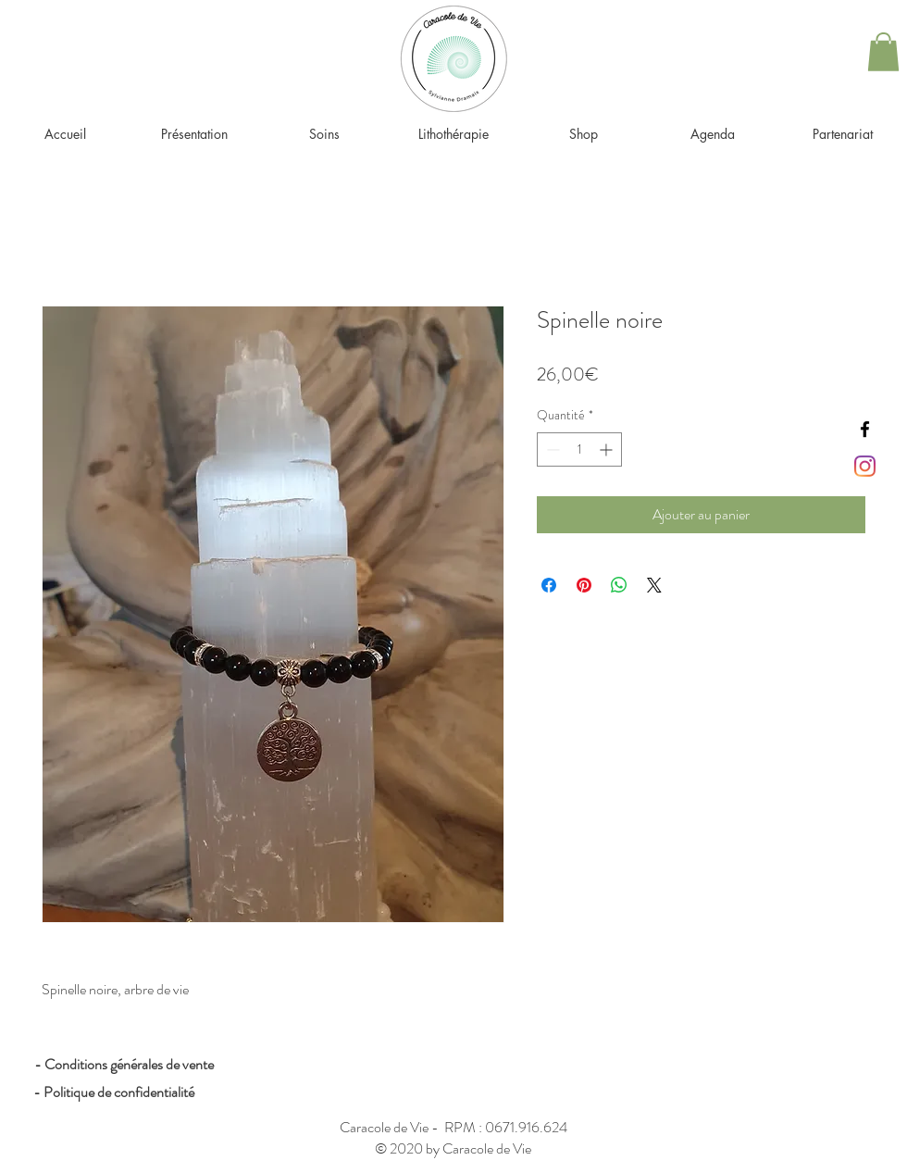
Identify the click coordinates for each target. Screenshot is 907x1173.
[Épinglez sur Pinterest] (584, 585)
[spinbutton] (579, 449)
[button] (883, 51)
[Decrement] (551, 449)
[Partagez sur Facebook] (549, 585)
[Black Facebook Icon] (865, 429)
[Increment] (607, 449)
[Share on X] (654, 585)
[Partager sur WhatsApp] (619, 585)
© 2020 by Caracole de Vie (453, 1148)
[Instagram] (865, 466)
